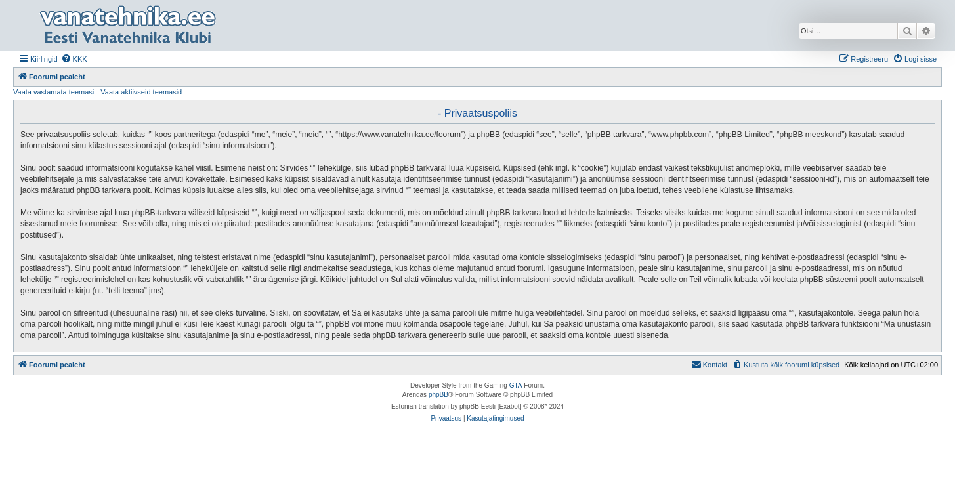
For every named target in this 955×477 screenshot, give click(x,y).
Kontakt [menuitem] (709, 364)
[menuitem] (74, 59)
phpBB (438, 394)
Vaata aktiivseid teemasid (141, 92)
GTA (515, 385)
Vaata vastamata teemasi (53, 92)
